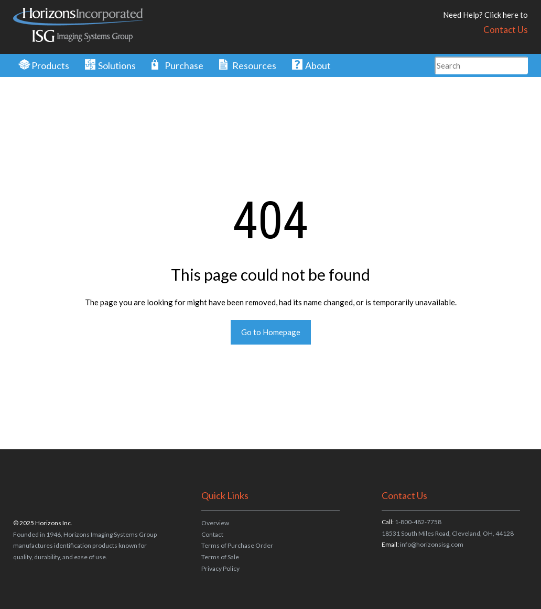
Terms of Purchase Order (237, 545)
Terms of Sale (220, 557)
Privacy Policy (220, 568)
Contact (212, 534)
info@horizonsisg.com (431, 544)
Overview (215, 523)
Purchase (184, 65)
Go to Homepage (270, 332)
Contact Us (505, 29)
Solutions (117, 65)
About (318, 65)
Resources (254, 65)
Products (50, 65)
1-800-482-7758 (418, 522)
